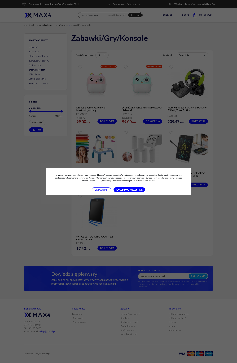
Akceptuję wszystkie (129, 189)
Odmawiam (101, 189)
